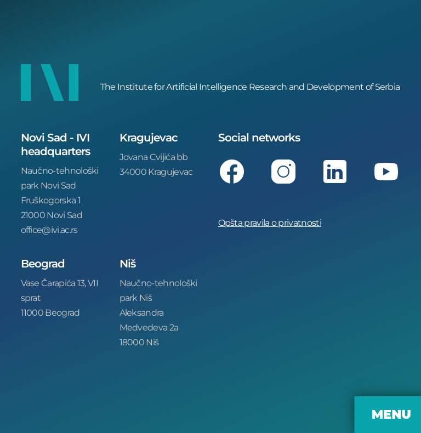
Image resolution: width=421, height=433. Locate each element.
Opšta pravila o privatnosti (269, 222)
